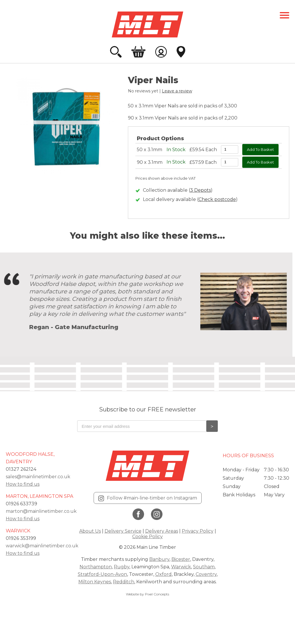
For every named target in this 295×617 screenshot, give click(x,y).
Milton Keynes (94, 581)
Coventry (206, 574)
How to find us (22, 484)
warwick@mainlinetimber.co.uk (42, 545)
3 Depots (200, 190)
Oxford (163, 574)
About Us (90, 531)
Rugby (121, 566)
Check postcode (217, 199)
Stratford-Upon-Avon (102, 574)
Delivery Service (123, 531)
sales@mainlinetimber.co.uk (38, 476)
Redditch (123, 581)
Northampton (96, 566)
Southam (204, 566)
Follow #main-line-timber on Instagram (147, 498)
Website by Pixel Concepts (147, 594)
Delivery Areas (161, 531)
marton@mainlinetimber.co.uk (41, 511)
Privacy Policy (197, 531)
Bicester (180, 559)
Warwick (181, 566)
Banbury (159, 559)
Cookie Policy (147, 536)
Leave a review (177, 91)
